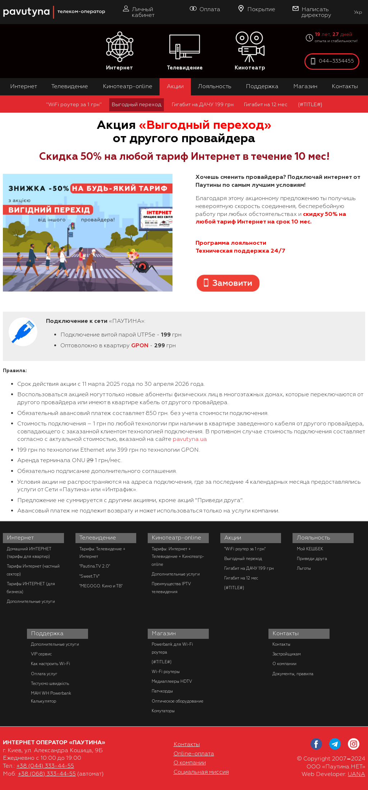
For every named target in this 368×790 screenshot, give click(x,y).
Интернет (119, 51)
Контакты (345, 86)
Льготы (304, 568)
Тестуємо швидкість (50, 683)
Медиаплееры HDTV (172, 681)
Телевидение (185, 51)
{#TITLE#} (310, 104)
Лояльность (214, 86)
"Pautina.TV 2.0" (94, 566)
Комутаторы (163, 710)
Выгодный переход (136, 104)
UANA (356, 774)
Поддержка (262, 86)
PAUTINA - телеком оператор (7, 3)
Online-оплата (194, 753)
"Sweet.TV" (89, 576)
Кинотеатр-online (127, 86)
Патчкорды (162, 691)
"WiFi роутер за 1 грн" (74, 104)
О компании (284, 663)
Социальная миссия (201, 772)
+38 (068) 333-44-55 (47, 773)
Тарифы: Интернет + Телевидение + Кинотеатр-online (178, 556)
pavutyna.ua (190, 439)
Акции (175, 86)
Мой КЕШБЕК (310, 548)
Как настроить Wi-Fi (50, 663)
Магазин (305, 86)
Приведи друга (312, 558)
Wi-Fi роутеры (166, 671)
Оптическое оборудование (177, 701)
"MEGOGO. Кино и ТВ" (101, 585)
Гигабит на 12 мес (266, 104)
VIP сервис (41, 653)
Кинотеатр (250, 51)
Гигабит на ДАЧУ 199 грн (203, 104)
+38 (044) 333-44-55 (45, 765)
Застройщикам (286, 653)
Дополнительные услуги (31, 601)
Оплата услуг (44, 673)
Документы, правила (292, 673)
